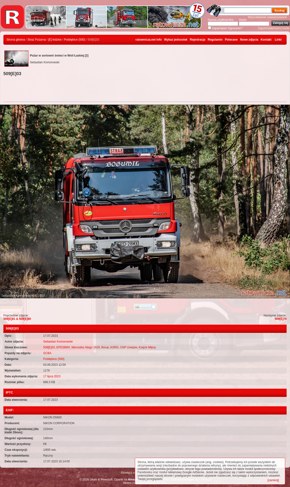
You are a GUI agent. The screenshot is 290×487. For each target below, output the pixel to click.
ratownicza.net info (149, 39)
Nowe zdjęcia (249, 39)
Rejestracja (197, 39)
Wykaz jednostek (175, 39)
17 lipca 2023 (51, 376)
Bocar (105, 347)
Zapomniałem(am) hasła (273, 28)
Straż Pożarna (37, 39)
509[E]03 (49, 347)
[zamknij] (273, 480)
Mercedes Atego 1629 (85, 347)
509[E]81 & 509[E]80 (17, 319)
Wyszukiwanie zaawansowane (267, 17)
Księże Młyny (147, 347)
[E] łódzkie (55, 39)
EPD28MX (63, 347)
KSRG (114, 347)
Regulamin (215, 39)
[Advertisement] (145, 89)
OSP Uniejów (128, 347)
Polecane (231, 39)
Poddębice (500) (74, 39)
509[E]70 (281, 319)
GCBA (47, 353)
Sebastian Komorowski (58, 341)
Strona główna (16, 39)
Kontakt (266, 39)
